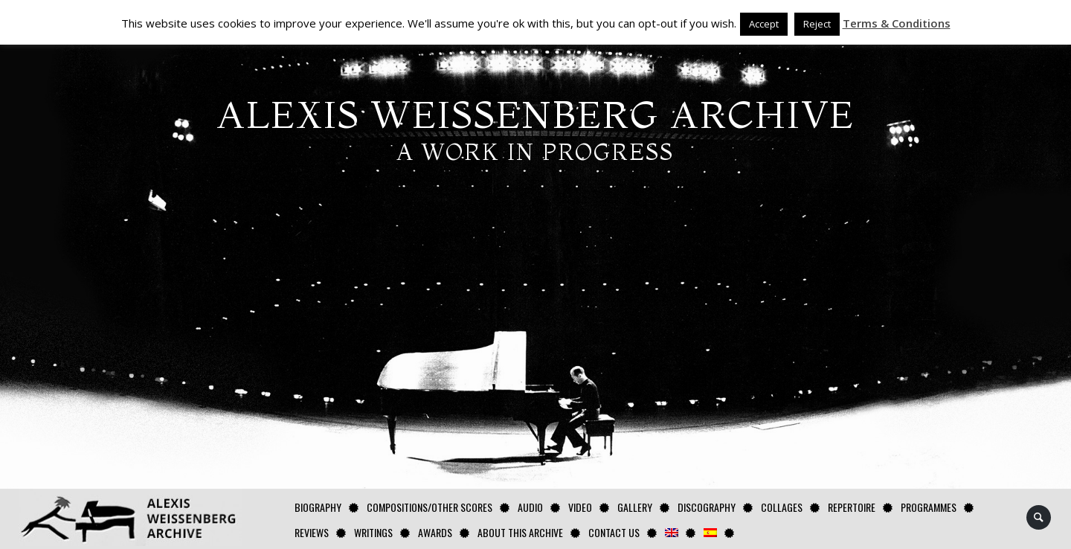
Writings (373, 532)
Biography (318, 507)
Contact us (614, 532)
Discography (707, 507)
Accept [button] (764, 23)
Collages (782, 507)
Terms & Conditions (897, 23)
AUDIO (530, 507)
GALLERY (634, 507)
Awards (435, 532)
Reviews (312, 532)
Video (580, 507)
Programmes (928, 507)
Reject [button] (817, 23)
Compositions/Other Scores (429, 507)
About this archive (520, 532)
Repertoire (851, 507)
